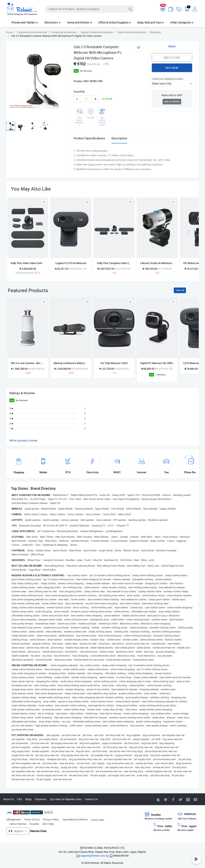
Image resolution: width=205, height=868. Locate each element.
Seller (163, 827)
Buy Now (172, 68)
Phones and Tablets (24, 22)
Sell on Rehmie (17, 824)
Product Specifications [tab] (89, 138)
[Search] (90, 9)
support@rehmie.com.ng (94, 855)
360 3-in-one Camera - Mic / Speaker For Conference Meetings (28, 363)
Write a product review (23, 440)
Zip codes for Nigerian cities (66, 799)
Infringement (13, 819)
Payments (41, 799)
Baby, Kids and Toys (150, 22)
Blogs (28, 799)
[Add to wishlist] (43, 302)
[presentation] (189, 231)
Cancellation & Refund (74, 819)
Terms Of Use (32, 819)
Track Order (97, 820)
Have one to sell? (172, 95)
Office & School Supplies (114, 22)
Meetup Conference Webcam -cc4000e (71, 363)
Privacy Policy (51, 819)
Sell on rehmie (171, 101)
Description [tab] (119, 138)
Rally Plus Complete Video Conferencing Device (114, 263)
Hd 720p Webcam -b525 (114, 363)
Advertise (187, 816)
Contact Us (91, 799)
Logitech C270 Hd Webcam (70, 263)
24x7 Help (48, 824)
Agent (187, 827)
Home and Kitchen (79, 22)
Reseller (34, 824)
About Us (8, 799)
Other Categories (182, 22)
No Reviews (86, 70)
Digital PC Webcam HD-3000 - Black (157, 363)
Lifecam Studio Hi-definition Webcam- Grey (157, 263)
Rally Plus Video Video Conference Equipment (28, 263)
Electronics (52, 22)
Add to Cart (172, 57)
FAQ (19, 799)
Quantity (79, 91)
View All (180, 290)
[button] (172, 83)
